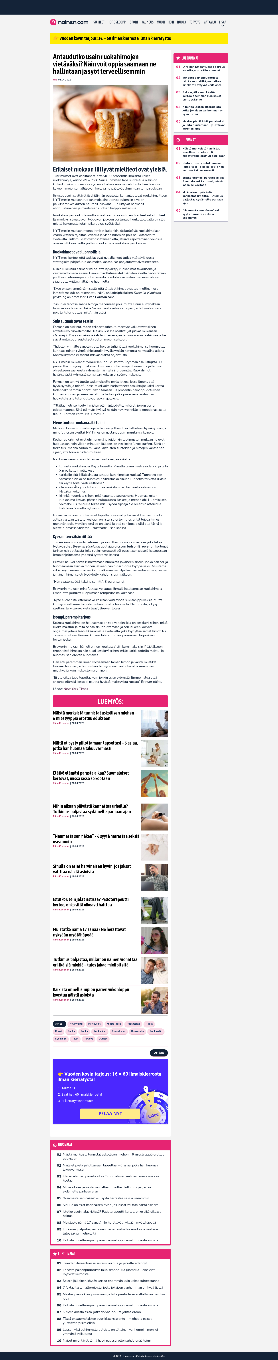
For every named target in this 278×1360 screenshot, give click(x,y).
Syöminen (60, 1038)
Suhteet (99, 22)
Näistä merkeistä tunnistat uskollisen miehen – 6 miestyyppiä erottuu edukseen (95, 715)
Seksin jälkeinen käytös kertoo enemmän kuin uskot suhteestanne (111, 1281)
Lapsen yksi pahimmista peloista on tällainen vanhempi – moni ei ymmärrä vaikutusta (110, 1331)
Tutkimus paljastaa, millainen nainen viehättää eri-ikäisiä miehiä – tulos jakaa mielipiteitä (95, 962)
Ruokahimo (100, 1031)
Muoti (161, 22)
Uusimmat (65, 1145)
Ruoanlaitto (133, 1024)
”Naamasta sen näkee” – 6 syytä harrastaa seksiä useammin (96, 838)
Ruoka (181, 22)
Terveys (195, 22)
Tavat (75, 1038)
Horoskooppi (117, 22)
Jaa (159, 1053)
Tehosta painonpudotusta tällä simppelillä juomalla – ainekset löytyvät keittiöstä (109, 1272)
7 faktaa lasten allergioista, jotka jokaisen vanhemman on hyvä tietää (113, 1287)
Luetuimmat (66, 1254)
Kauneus (147, 22)
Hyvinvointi (76, 1024)
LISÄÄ (222, 22)
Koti (171, 22)
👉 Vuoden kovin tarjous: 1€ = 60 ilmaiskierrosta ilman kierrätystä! (112, 38)
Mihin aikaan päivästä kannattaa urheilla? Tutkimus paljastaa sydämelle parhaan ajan (92, 808)
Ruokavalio (137, 1031)
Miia (55, 79)
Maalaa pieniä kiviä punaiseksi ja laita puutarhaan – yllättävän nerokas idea (114, 1296)
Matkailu (210, 22)
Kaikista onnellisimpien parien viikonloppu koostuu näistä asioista (91, 992)
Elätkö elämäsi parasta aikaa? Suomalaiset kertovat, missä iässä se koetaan (91, 775)
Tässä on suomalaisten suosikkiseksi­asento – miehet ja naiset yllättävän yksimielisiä (107, 1320)
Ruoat (149, 1024)
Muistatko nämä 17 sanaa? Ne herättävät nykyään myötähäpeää (89, 932)
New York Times (76, 689)
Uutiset (103, 1038)
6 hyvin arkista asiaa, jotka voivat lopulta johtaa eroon (102, 1312)
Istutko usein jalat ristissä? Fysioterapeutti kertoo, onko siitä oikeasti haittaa (91, 902)
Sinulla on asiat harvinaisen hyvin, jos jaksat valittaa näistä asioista (92, 868)
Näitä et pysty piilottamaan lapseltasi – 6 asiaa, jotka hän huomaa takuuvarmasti (95, 745)
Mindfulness (114, 1024)
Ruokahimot (118, 1031)
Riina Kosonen (61, 723)
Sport (134, 22)
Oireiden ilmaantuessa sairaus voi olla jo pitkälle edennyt (105, 1263)
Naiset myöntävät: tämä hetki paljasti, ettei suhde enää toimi (107, 1340)
